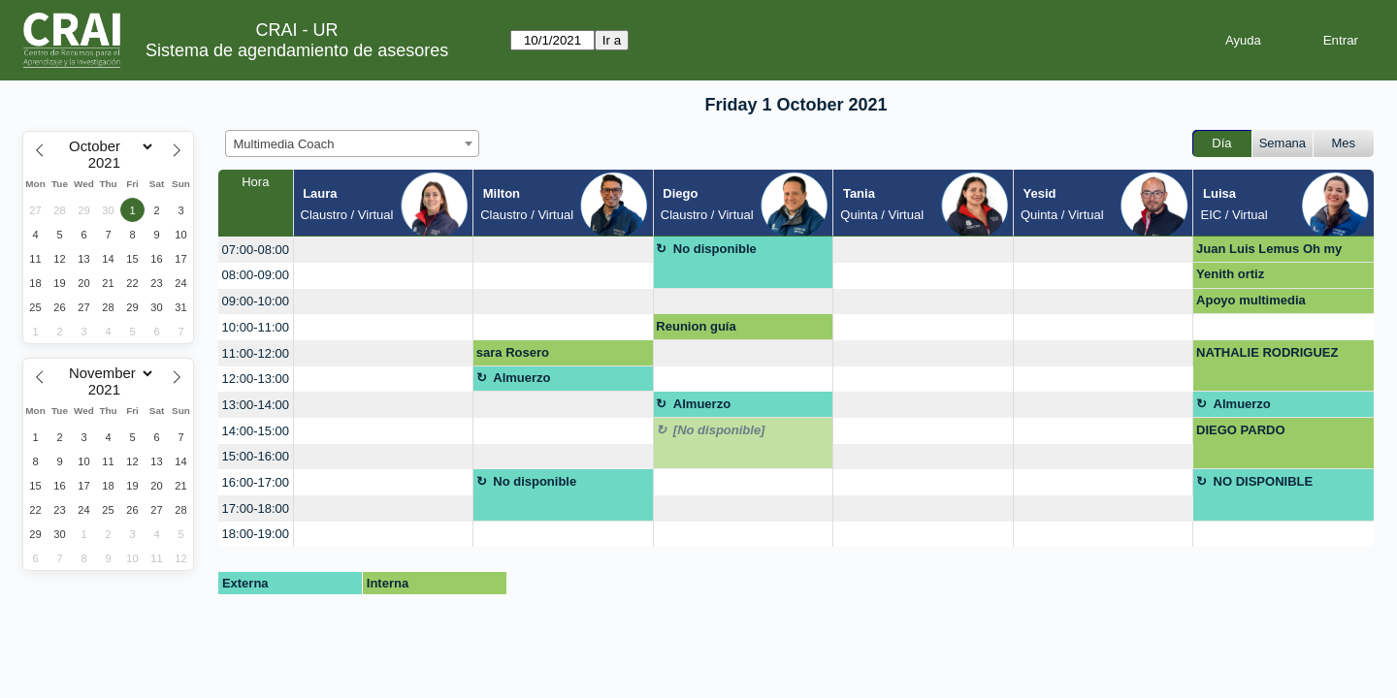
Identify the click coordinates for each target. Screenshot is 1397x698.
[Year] (108, 163)
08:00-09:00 (255, 275)
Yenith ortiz (1230, 274)
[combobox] (352, 143)
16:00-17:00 (255, 482)
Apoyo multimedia (1251, 300)
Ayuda (1243, 40)
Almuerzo (521, 377)
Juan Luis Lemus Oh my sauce (1269, 252)
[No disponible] (719, 430)
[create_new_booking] (383, 250)
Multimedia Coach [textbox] (284, 144)
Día (1221, 143)
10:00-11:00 (255, 327)
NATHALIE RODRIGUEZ (1267, 352)
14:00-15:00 (255, 431)
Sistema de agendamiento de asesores (297, 50)
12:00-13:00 (255, 378)
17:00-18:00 (255, 508)
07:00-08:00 (255, 249)
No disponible (715, 248)
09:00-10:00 (255, 301)
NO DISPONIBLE (1264, 481)
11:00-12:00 (255, 353)
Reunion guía (695, 326)
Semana (1282, 143)
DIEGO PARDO (1240, 430)
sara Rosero (512, 352)
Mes (1344, 143)
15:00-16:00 (255, 456)
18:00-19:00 (255, 533)
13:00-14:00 (255, 404)
